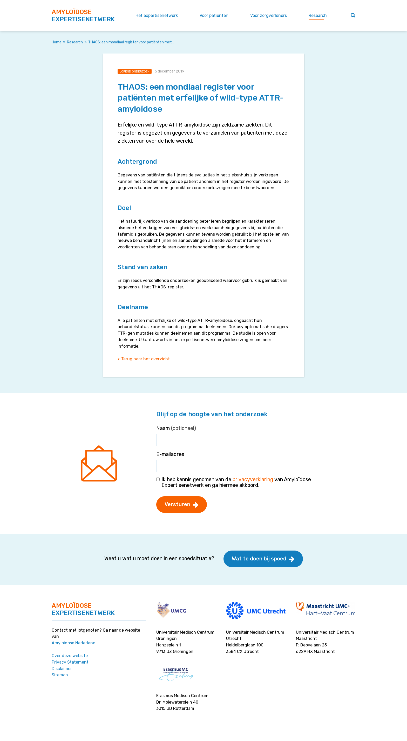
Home (57, 42)
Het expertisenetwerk (156, 15)
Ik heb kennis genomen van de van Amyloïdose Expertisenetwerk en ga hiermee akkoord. (236, 482)
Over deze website (70, 655)
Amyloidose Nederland (74, 642)
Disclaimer (62, 668)
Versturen (177, 504)
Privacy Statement (70, 662)
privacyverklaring (253, 479)
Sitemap (60, 674)
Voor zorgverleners (268, 15)
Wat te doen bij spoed (259, 558)
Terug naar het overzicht (145, 358)
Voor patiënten (214, 15)
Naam (176, 428)
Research (318, 15)
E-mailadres (170, 454)
